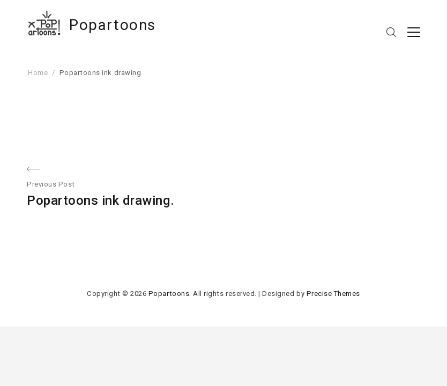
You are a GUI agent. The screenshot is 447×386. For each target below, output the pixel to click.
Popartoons (112, 25)
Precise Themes (333, 294)
